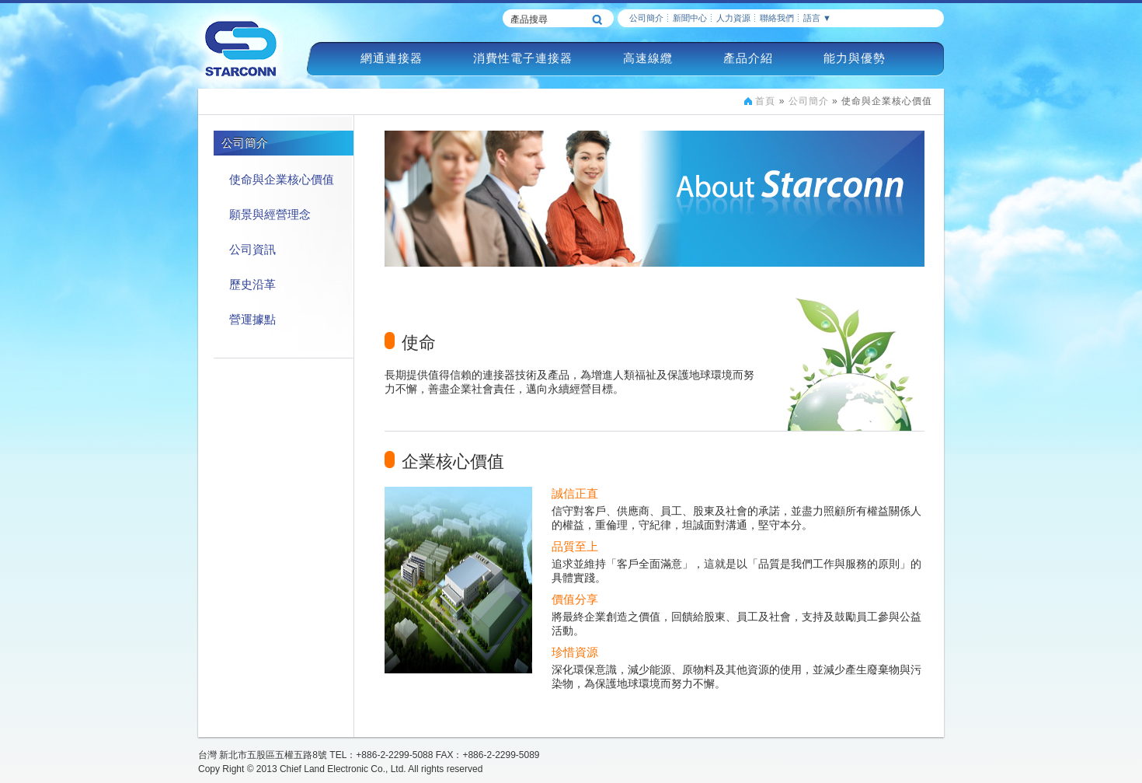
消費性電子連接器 (523, 58)
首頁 (765, 101)
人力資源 (733, 18)
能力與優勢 (854, 58)
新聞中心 (690, 18)
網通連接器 (391, 58)
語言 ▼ (817, 18)
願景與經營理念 (270, 214)
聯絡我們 (777, 18)
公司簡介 (646, 18)
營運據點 (252, 319)
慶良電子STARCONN (240, 48)
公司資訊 (252, 249)
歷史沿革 (252, 284)
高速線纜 (648, 58)
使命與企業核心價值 (281, 179)
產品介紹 (748, 58)
